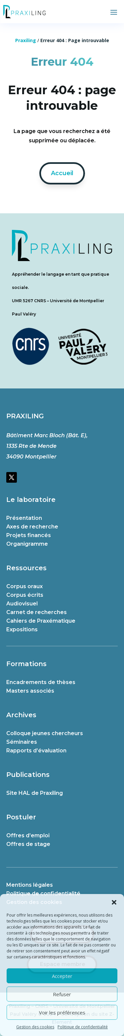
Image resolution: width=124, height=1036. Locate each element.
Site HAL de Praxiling (34, 793)
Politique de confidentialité (83, 1027)
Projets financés (28, 535)
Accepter (62, 976)
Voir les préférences (62, 1012)
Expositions (22, 629)
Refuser (62, 994)
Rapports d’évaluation (36, 750)
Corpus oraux (24, 586)
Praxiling (25, 40)
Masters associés (30, 691)
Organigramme (27, 544)
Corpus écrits (24, 595)
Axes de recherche (32, 526)
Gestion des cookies (35, 1027)
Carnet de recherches (36, 612)
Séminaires (21, 742)
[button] (114, 902)
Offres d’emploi (28, 835)
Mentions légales (29, 885)
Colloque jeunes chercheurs (44, 733)
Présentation (24, 518)
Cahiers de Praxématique (40, 621)
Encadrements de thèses (40, 682)
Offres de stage (28, 844)
